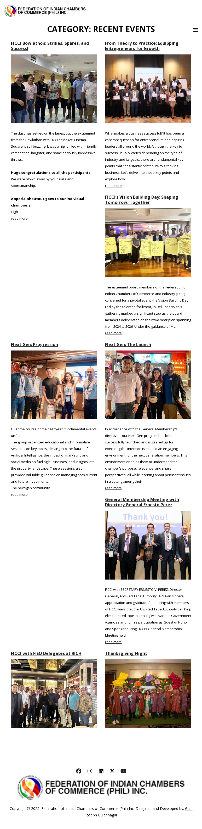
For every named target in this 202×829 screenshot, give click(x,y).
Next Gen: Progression (34, 344)
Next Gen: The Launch (128, 344)
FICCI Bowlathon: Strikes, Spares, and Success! (50, 46)
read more (19, 218)
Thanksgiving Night (126, 653)
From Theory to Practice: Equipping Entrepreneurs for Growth (141, 46)
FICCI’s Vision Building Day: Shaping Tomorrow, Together (141, 199)
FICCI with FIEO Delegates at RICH (46, 653)
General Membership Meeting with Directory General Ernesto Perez (142, 502)
